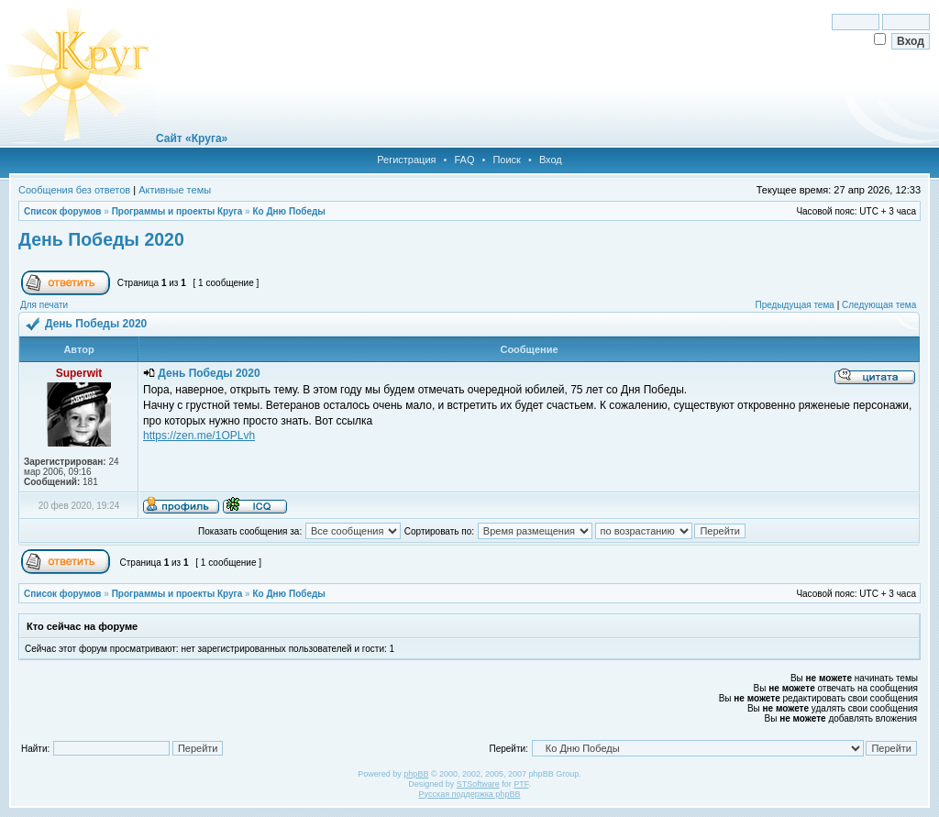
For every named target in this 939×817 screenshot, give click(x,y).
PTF (521, 784)
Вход (550, 159)
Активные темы (174, 189)
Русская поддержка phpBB (470, 794)
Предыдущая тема (794, 305)
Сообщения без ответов (74, 189)
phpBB (415, 773)
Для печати (44, 305)
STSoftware (478, 784)
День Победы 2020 (101, 239)
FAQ (464, 159)
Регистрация (406, 159)
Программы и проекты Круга (177, 211)
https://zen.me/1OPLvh (199, 435)
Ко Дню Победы (288, 211)
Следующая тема (879, 305)
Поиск (506, 159)
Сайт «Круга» (191, 138)
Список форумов (63, 211)
